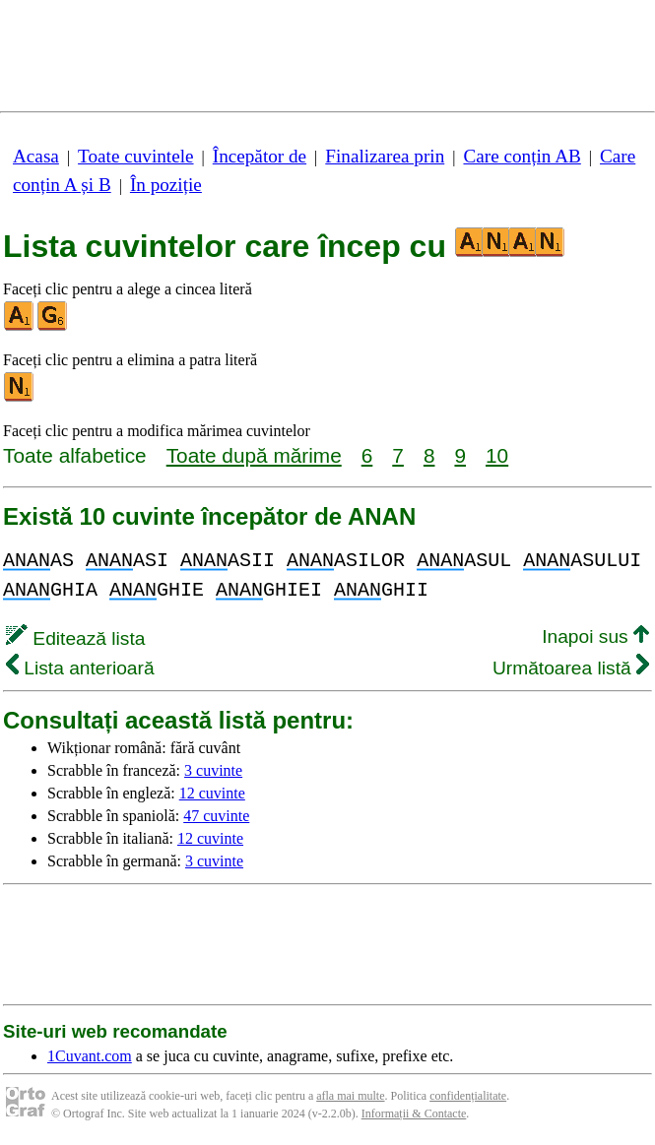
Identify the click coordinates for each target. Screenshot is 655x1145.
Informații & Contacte (414, 1113)
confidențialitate (467, 1096)
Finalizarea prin (384, 156)
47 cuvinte (216, 815)
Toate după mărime (254, 455)
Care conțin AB (521, 156)
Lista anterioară (80, 668)
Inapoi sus (595, 636)
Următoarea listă (570, 668)
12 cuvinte (212, 793)
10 (497, 455)
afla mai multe (350, 1096)
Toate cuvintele (135, 156)
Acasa (36, 156)
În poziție (166, 184)
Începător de (259, 156)
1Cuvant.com (89, 1056)
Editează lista (75, 638)
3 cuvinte (213, 770)
